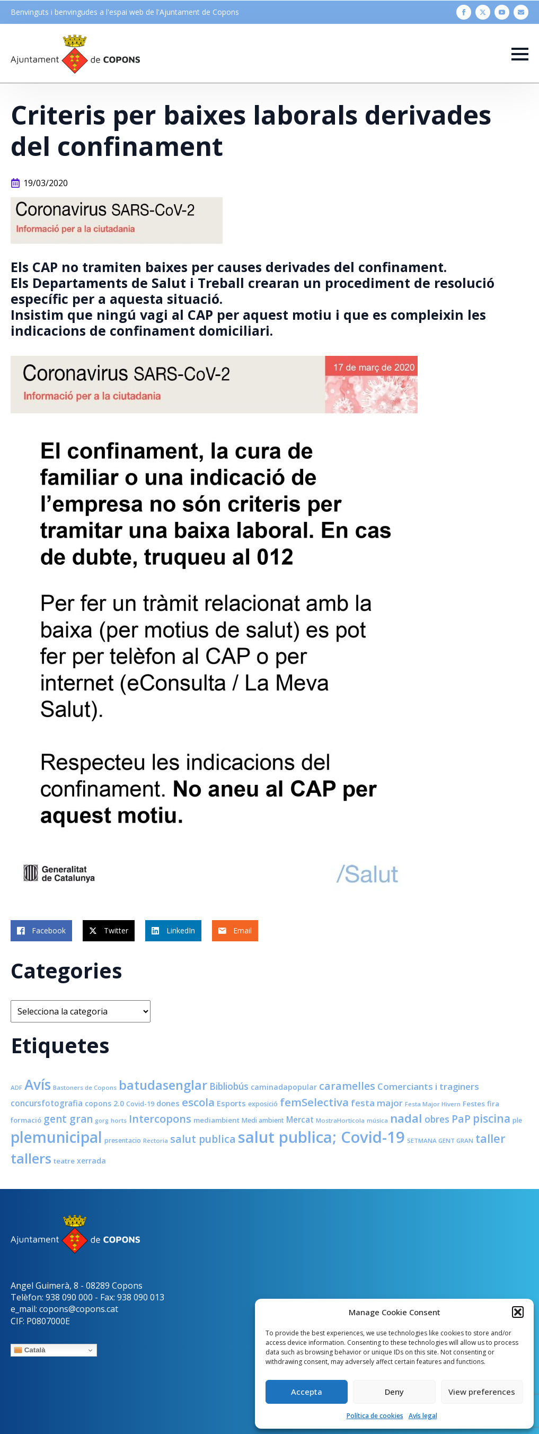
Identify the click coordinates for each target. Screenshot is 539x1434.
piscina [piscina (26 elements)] (491, 1118)
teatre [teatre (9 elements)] (64, 1161)
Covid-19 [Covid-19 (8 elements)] (140, 1103)
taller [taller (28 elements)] (490, 1138)
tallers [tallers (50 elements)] (31, 1158)
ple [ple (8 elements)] (517, 1120)
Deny (394, 1391)
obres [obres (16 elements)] (437, 1119)
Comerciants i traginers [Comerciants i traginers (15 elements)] (428, 1086)
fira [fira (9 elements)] (493, 1103)
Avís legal (423, 1415)
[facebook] (463, 12)
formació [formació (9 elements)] (26, 1120)
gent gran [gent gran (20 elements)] (68, 1119)
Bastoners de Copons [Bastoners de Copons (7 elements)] (85, 1087)
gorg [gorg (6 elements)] (102, 1120)
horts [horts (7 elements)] (119, 1120)
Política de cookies (375, 1415)
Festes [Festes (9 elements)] (474, 1103)
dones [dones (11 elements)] (168, 1103)
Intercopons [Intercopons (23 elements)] (160, 1119)
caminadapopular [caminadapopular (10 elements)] (284, 1087)
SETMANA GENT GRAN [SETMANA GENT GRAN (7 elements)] (440, 1140)
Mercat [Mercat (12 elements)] (300, 1119)
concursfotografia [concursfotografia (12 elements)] (47, 1103)
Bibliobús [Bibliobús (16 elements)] (229, 1086)
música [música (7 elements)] (377, 1120)
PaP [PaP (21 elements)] (461, 1119)
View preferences (481, 1391)
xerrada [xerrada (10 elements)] (91, 1161)
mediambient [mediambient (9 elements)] (216, 1120)
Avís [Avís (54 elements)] (37, 1084)
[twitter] (482, 12)
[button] (518, 1312)
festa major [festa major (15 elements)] (377, 1103)
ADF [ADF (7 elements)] (16, 1087)
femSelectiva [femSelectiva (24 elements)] (314, 1102)
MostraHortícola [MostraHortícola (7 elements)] (340, 1120)
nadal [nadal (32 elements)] (406, 1118)
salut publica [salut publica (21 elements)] (203, 1139)
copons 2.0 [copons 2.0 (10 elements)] (104, 1103)
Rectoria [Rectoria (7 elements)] (155, 1140)
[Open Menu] (519, 54)
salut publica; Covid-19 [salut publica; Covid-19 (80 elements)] (321, 1137)
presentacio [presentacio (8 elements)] (122, 1140)
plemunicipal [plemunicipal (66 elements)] (56, 1137)
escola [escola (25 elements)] (198, 1102)
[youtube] (501, 12)
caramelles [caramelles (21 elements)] (347, 1086)
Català (30, 1350)
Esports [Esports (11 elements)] (231, 1103)
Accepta (306, 1391)
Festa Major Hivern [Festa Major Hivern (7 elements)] (433, 1104)
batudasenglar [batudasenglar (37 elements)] (163, 1085)
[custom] (521, 12)
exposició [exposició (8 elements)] (263, 1103)
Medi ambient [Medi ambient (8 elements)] (263, 1120)
